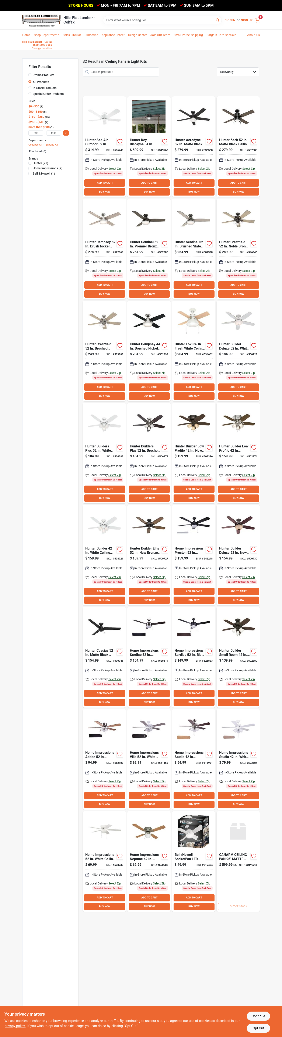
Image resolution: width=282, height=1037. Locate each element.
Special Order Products (48, 94)
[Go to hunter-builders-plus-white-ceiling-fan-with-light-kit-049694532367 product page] (104, 453)
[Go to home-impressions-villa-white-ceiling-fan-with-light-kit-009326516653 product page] (148, 759)
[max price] (53, 133)
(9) (47, 168)
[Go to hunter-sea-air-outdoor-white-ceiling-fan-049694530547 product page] (104, 146)
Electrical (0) (37, 151)
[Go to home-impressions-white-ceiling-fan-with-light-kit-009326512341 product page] (104, 861)
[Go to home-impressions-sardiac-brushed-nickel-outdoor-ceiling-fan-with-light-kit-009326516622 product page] (148, 657)
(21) (40, 163)
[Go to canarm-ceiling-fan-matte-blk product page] (238, 861)
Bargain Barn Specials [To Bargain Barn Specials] (221, 35)
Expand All (52, 144)
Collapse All (35, 144)
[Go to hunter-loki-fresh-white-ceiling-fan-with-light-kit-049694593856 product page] (193, 351)
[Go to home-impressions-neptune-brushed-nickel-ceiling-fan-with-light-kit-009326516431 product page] (148, 861)
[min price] (35, 133)
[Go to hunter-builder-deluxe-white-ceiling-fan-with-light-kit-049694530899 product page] (238, 351)
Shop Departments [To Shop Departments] (46, 35)
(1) (44, 173)
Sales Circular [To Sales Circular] (72, 35)
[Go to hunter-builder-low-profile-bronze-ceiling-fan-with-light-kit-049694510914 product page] (193, 453)
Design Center (137, 35)
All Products (41, 82)
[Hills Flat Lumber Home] (41, 20)
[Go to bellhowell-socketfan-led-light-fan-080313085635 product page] (193, 861)
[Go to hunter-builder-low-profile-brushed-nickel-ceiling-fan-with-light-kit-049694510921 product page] (238, 453)
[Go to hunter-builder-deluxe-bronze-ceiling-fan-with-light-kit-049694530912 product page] (238, 555)
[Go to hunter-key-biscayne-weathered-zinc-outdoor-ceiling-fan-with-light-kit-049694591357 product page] (148, 146)
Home (26, 35)
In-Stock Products (44, 88)
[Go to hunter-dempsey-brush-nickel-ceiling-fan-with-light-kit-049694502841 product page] (104, 249)
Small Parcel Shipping (188, 35)
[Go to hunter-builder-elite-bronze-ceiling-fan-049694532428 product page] (148, 555)
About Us (253, 35)
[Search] (218, 19)
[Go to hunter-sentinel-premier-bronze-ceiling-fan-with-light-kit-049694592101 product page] (148, 249)
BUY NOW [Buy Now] (104, 191)
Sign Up (247, 20)
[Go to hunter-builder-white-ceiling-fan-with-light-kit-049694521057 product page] (104, 555)
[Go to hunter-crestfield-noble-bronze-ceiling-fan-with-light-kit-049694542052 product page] (238, 249)
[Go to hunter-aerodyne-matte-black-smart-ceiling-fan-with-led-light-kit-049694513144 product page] (193, 146)
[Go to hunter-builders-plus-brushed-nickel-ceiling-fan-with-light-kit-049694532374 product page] (148, 453)
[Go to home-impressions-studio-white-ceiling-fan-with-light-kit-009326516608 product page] (238, 759)
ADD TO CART (105, 182)
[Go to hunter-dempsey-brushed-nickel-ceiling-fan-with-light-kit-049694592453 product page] (148, 351)
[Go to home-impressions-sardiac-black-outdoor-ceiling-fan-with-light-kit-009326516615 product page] (193, 657)
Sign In (230, 20)
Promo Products (43, 75)
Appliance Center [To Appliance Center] (113, 35)
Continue (258, 1016)
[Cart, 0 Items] (257, 20)
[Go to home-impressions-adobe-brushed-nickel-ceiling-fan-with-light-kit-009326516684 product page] (104, 759)
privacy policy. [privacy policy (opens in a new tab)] (15, 1026)
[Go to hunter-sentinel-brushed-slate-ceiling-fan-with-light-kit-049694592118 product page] (193, 249)
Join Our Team (160, 35)
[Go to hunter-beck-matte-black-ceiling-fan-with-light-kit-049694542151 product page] (238, 146)
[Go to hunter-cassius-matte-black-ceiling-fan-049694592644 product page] (104, 657)
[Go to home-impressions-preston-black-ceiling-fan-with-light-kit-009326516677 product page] (193, 555)
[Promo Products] (29, 74)
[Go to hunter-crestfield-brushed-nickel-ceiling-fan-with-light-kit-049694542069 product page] (104, 351)
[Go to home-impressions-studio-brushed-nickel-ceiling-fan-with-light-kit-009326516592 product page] (193, 759)
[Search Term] (162, 20)
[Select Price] (66, 133)
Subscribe (91, 35)
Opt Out (258, 1028)
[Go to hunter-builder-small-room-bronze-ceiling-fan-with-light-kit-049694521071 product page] (238, 657)
